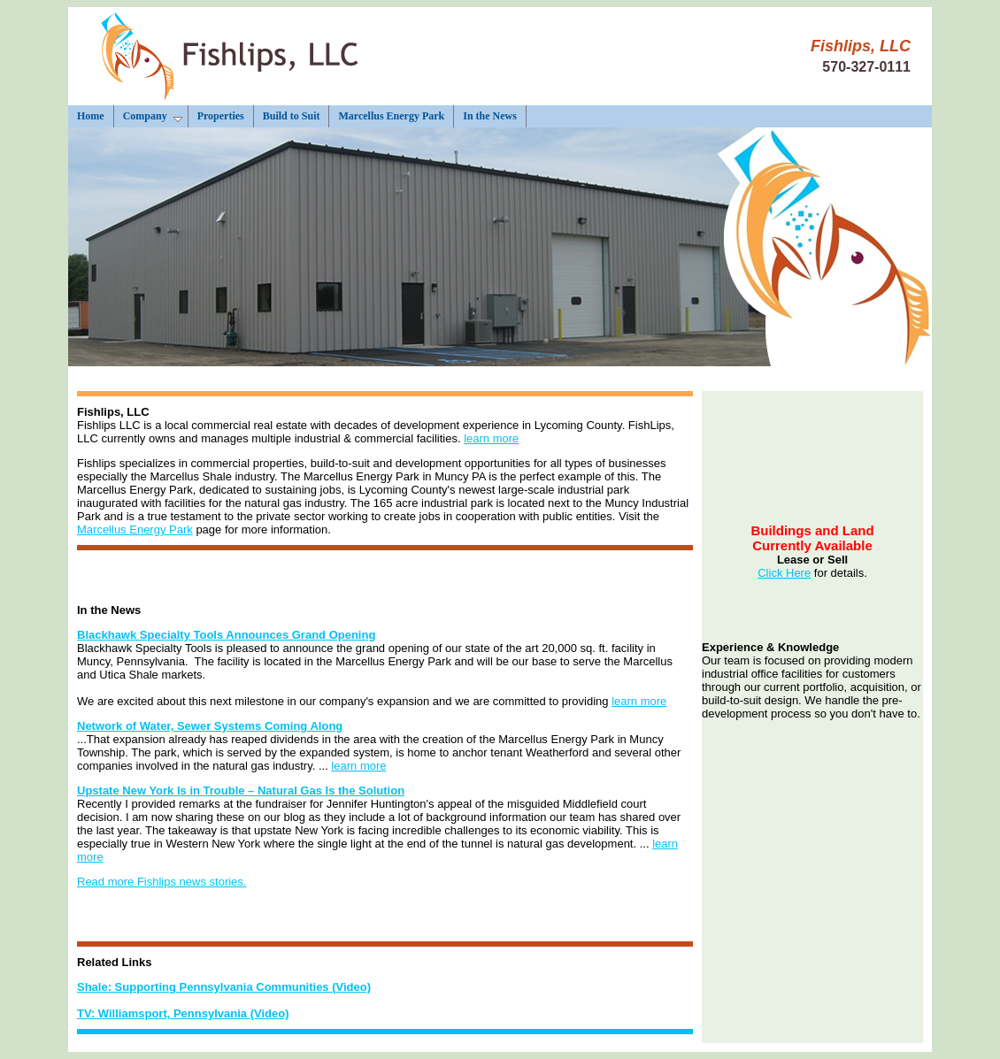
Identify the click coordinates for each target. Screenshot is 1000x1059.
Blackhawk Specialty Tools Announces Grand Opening (226, 634)
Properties (220, 116)
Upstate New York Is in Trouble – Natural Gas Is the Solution (240, 790)
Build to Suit (291, 116)
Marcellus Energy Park (391, 116)
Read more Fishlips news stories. (161, 881)
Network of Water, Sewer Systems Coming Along (209, 726)
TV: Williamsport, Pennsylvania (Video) (182, 1013)
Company (152, 116)
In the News (490, 116)
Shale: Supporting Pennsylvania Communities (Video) (224, 987)
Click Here (784, 572)
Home (90, 116)
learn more (491, 438)
